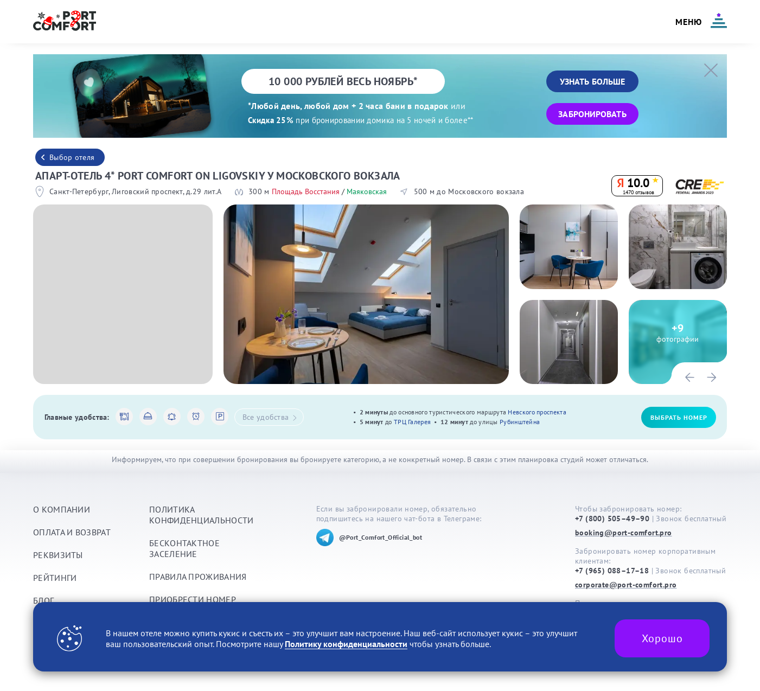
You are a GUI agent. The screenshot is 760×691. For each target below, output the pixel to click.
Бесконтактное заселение (184, 548)
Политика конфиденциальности (201, 515)
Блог (43, 600)
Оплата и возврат (72, 532)
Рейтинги (54, 577)
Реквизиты (58, 554)
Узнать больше (592, 81)
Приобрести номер (192, 599)
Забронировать (592, 113)
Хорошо (662, 638)
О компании (61, 509)
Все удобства (269, 417)
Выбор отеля (71, 157)
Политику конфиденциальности (346, 643)
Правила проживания (197, 576)
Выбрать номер (678, 417)
